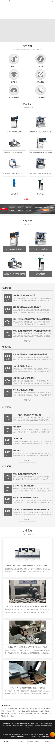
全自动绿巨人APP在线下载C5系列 (41, 152)
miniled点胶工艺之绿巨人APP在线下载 (27, 415)
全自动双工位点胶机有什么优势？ (25, 295)
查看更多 (27, 341)
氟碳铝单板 (34, 711)
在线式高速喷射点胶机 (14, 132)
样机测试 (40, 82)
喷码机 (47, 711)
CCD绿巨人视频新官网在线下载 (40, 173)
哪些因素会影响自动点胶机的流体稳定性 (27, 307)
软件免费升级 (14, 97)
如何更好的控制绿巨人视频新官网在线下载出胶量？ (31, 354)
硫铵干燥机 (29, 713)
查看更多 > (27, 199)
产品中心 (7, 742)
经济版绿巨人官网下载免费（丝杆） (14, 173)
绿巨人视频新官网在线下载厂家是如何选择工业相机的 (32, 331)
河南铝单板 (21, 711)
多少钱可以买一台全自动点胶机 (24, 486)
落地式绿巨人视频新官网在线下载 (40, 132)
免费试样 (14, 66)
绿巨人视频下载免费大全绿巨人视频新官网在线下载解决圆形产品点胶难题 (27, 606)
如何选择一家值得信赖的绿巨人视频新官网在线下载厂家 (32, 509)
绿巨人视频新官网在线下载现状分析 (25, 474)
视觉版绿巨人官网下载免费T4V (14, 152)
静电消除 (36, 713)
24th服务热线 (40, 97)
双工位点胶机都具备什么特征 (23, 390)
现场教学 (14, 82)
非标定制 (40, 66)
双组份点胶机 (18, 438)
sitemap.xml (20, 736)
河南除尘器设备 (12, 711)
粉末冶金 (13, 713)
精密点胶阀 (14, 194)
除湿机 (28, 711)
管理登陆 (13, 736)
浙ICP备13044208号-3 (45, 736)
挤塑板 (41, 711)
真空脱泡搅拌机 (40, 708)
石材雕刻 (4, 708)
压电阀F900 (40, 194)
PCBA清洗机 (5, 713)
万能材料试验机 (23, 708)
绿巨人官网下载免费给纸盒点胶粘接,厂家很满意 (27, 688)
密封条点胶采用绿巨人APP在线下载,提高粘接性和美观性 (27, 565)
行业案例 (20, 742)
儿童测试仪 (21, 713)
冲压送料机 (44, 713)
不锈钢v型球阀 (12, 708)
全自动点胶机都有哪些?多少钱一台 (25, 497)
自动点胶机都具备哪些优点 (22, 366)
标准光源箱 (10, 716)
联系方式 (48, 742)
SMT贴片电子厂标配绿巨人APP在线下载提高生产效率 (27, 647)
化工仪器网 (48, 734)
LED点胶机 (17, 450)
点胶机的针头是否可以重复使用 (24, 378)
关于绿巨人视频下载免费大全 (34, 742)
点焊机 (31, 708)
